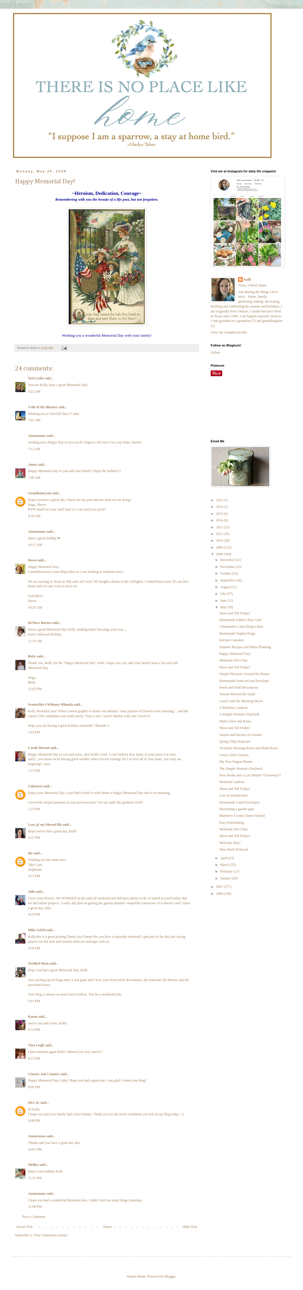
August (225, 587)
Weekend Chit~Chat (233, 660)
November (228, 567)
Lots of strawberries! (233, 795)
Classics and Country (43, 1074)
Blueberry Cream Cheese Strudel (242, 816)
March (225, 865)
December (227, 560)
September (228, 580)
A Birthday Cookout (233, 708)
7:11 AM (34, 449)
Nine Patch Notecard (233, 849)
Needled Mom (38, 963)
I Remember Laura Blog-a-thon (241, 627)
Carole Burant (38, 748)
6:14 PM (34, 1030)
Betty (32, 656)
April (224, 858)
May (223, 607)
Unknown (35, 786)
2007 (220, 887)
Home (107, 1227)
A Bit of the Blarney (42, 407)
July (223, 594)
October (226, 573)
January (226, 878)
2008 (220, 554)
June (223, 601)
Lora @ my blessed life (45, 825)
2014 (220, 520)
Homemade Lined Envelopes (239, 802)
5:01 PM (34, 1001)
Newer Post (24, 1227)
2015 (220, 514)
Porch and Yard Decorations (238, 687)
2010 (220, 540)
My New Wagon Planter (236, 762)
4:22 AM (34, 391)
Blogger (170, 1276)
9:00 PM (34, 1087)
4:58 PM (34, 948)
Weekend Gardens (231, 782)
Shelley (33, 1165)
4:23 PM (34, 876)
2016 (220, 507)
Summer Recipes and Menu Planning (245, 647)
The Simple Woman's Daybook (240, 769)
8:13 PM (34, 1058)
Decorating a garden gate (236, 809)
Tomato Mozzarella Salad (237, 694)
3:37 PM (34, 838)
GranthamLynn (39, 493)
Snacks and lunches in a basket (240, 735)
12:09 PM (35, 1207)
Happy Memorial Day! (235, 654)
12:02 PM (35, 689)
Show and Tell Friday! (234, 613)
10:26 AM (35, 607)
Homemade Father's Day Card (240, 620)
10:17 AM (35, 545)
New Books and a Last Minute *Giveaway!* (250, 775)
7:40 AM (34, 478)
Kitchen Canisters (231, 640)
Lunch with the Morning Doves (241, 701)
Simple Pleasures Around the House (244, 674)
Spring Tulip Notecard (234, 741)
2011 (220, 534)
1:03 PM (34, 732)
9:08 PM (34, 1121)
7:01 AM (34, 420)
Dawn (32, 560)
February (226, 871)
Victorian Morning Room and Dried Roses (248, 748)
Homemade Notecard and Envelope (244, 681)
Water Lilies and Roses (235, 721)
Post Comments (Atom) (50, 1235)
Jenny (32, 465)
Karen (32, 1017)
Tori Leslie (36, 378)
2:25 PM (34, 809)
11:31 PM (35, 1178)
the (30, 853)
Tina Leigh (36, 1045)
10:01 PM (35, 1149)
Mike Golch (36, 930)
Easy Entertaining (231, 823)
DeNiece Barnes (39, 623)
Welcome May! (230, 843)
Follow (215, 353)
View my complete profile (229, 332)
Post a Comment (33, 1217)
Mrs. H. (34, 1103)
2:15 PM (34, 771)
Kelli (247, 279)
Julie (31, 892)
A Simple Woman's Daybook (239, 714)
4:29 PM (34, 914)
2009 (220, 547)
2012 (220, 527)
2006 (220, 894)
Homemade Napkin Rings (237, 633)
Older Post (189, 1227)
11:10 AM (35, 641)
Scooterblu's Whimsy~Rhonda (50, 704)
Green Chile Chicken (233, 755)
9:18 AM (34, 516)
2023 (220, 500)
